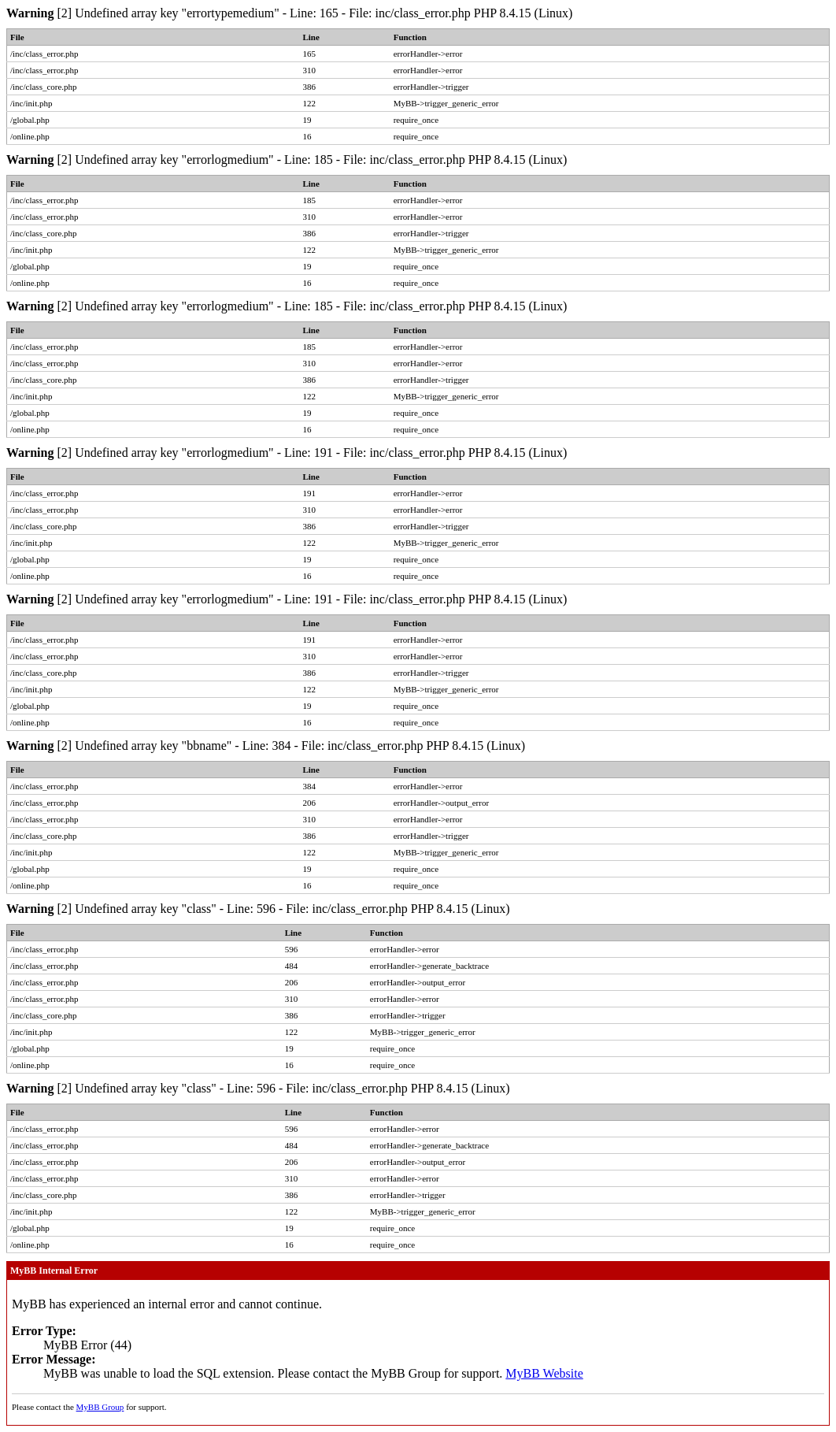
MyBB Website (544, 1373)
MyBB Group (100, 1407)
